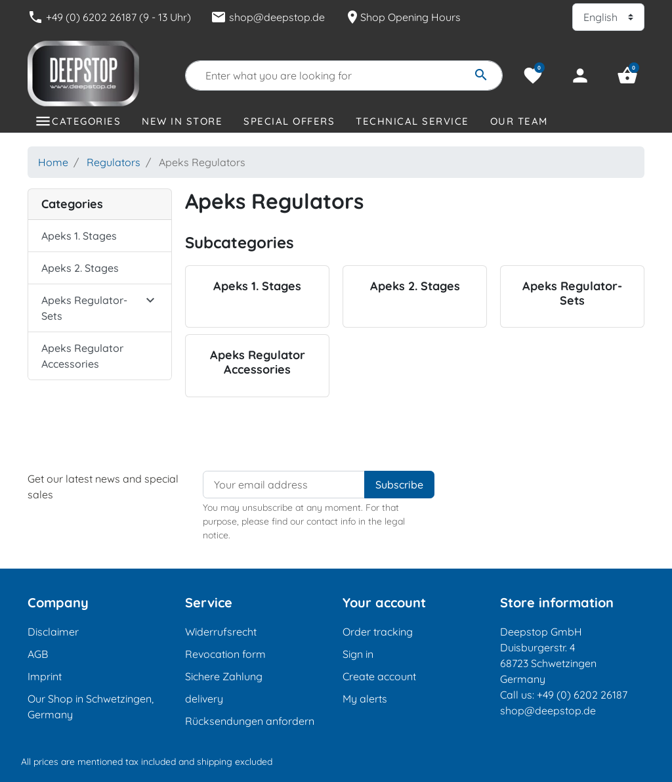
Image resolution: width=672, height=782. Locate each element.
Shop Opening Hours (403, 17)
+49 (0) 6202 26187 (582, 694)
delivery (204, 698)
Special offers (289, 121)
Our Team (519, 121)
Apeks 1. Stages (79, 235)
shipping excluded (234, 762)
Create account (379, 676)
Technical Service (412, 121)
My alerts (365, 698)
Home (53, 162)
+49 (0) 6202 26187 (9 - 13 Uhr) (109, 17)
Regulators (113, 162)
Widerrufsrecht (221, 631)
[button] (627, 75)
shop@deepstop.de (268, 17)
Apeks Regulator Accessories (82, 355)
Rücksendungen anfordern (249, 721)
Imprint (45, 676)
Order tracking (378, 631)
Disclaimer (53, 631)
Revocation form (225, 654)
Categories (86, 121)
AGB (38, 654)
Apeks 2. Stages (80, 267)
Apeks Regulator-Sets (84, 307)
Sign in (358, 654)
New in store (182, 121)
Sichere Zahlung (223, 676)
